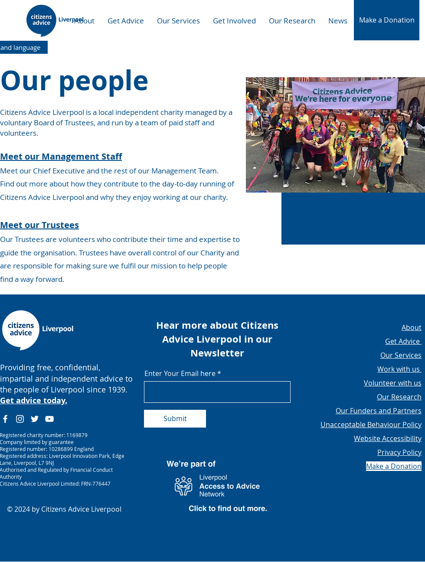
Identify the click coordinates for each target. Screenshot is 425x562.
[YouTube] (49, 419)
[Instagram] (20, 419)
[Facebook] (5, 419)
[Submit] (175, 419)
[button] (386, 20)
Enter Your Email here (180, 373)
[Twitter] (34, 419)
